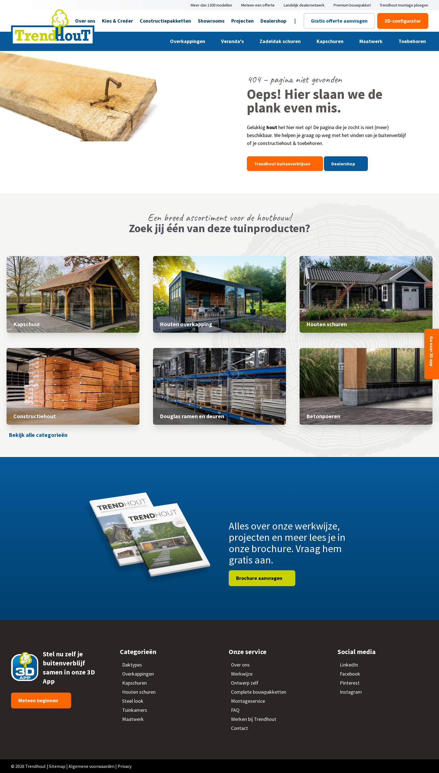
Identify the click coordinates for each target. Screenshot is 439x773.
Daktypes (132, 664)
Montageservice (248, 701)
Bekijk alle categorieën (38, 434)
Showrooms (211, 21)
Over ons (240, 664)
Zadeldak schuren (281, 41)
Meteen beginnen (38, 700)
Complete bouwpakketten (258, 692)
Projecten (242, 21)
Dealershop (273, 21)
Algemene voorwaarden (91, 766)
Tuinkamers (134, 710)
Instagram (351, 692)
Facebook (350, 673)
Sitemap (57, 766)
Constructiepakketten (165, 21)
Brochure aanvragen (259, 578)
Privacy (125, 766)
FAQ (235, 710)
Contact (239, 728)
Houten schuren (139, 692)
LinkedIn (349, 664)
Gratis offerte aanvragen (339, 21)
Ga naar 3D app (431, 351)
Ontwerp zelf (244, 683)
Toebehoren (412, 41)
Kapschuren (331, 41)
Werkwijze (242, 673)
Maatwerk (371, 41)
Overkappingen (188, 41)
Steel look (132, 701)
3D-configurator (403, 21)
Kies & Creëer (117, 21)
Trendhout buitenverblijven (282, 163)
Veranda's (233, 41)
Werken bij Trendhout (253, 719)
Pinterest (350, 683)
